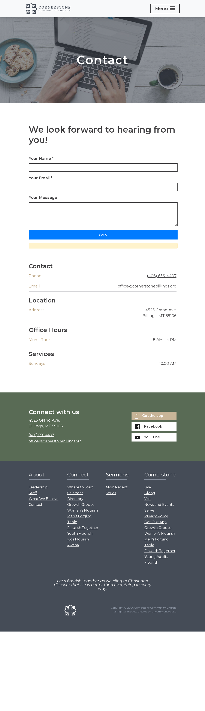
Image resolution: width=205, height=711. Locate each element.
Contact (35, 505)
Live (147, 487)
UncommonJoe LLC (164, 611)
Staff (33, 493)
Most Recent (117, 487)
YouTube (147, 437)
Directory (75, 499)
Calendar (75, 493)
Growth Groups (80, 505)
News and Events (159, 505)
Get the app (149, 416)
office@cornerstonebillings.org (147, 286)
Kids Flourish (78, 539)
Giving (149, 493)
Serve (149, 510)
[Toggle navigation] (165, 8)
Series (111, 493)
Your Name (41, 158)
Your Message (43, 197)
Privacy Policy (156, 516)
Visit (147, 499)
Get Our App (155, 522)
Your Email (40, 178)
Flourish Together (82, 528)
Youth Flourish (80, 533)
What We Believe (43, 499)
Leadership (38, 487)
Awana (73, 545)
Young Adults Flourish (156, 559)
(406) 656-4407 (162, 276)
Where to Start (80, 487)
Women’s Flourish (82, 510)
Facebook (148, 426)
